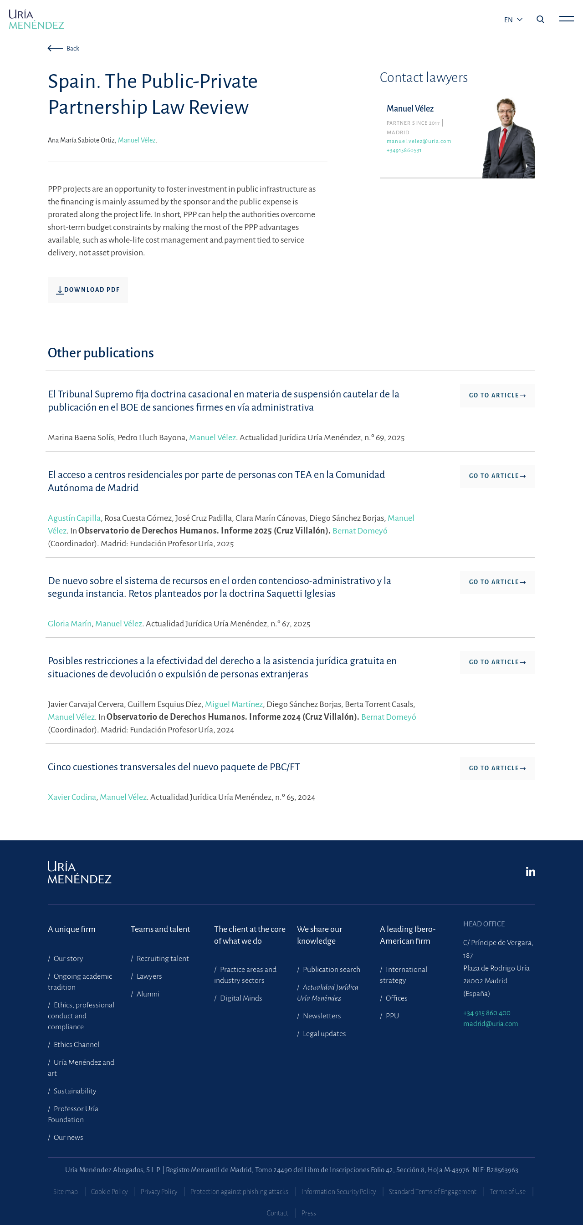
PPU (391, 1016)
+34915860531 (404, 150)
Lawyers (148, 976)
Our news (67, 1138)
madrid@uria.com (490, 1023)
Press (309, 1213)
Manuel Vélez (137, 140)
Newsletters (321, 1016)
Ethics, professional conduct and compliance (81, 1016)
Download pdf (88, 290)
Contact (277, 1213)
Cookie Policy (109, 1191)
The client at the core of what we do (250, 935)
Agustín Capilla (74, 518)
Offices (396, 998)
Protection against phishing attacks (239, 1191)
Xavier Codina (72, 797)
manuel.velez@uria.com (419, 141)
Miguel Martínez (234, 704)
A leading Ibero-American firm (407, 935)
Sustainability (74, 1091)
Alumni (147, 994)
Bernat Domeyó (360, 530)
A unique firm (72, 929)
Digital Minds (240, 998)
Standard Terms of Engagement (432, 1191)
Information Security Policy (339, 1191)
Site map (65, 1191)
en (509, 20)
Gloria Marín (70, 623)
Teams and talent (160, 929)
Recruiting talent (162, 959)
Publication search (331, 970)
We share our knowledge (319, 935)
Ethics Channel (75, 1045)
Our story (67, 959)
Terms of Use (508, 1191)
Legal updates (324, 1034)
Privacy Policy (159, 1191)
